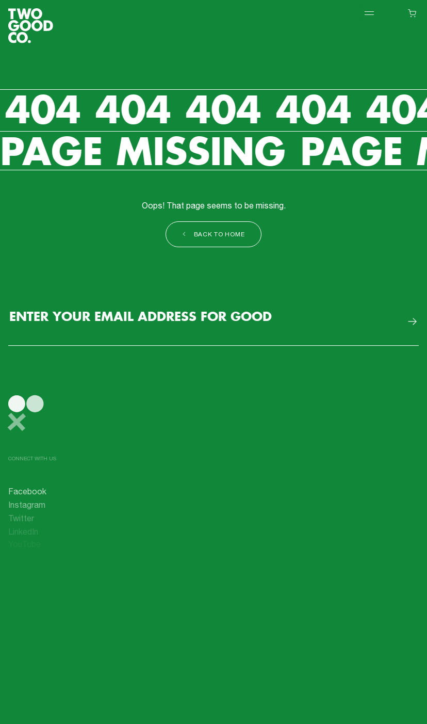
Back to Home (214, 235)
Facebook (27, 495)
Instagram (26, 508)
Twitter (21, 521)
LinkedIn (23, 533)
